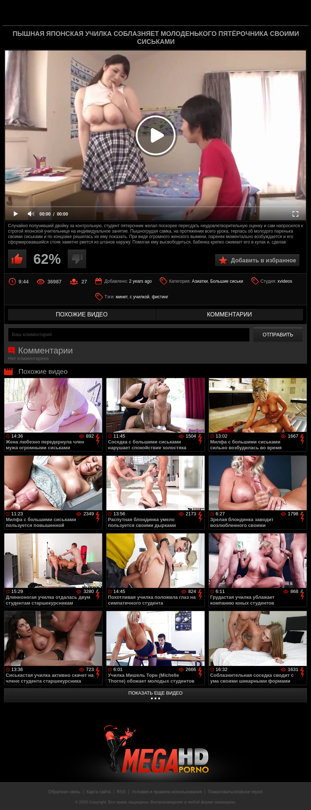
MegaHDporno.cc (167, 12)
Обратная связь (64, 791)
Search (297, 12)
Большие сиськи (226, 281)
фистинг (160, 296)
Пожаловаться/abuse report (235, 791)
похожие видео (82, 314)
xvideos (284, 281)
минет (121, 296)
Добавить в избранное (263, 260)
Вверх (300, 796)
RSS (121, 791)
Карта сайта (99, 791)
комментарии (229, 314)
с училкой (139, 296)
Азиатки (200, 281)
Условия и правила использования (167, 791)
